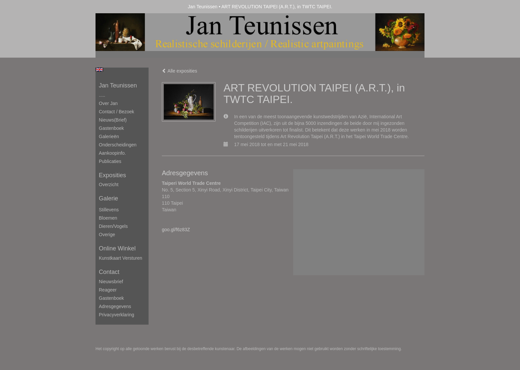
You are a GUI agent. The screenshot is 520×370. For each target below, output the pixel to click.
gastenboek (111, 298)
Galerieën (109, 136)
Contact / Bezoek (116, 111)
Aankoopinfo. (112, 153)
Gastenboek (111, 128)
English (99, 70)
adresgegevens (115, 306)
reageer (108, 289)
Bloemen (108, 218)
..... (102, 95)
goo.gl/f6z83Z (176, 229)
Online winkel (117, 248)
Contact (109, 272)
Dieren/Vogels (113, 226)
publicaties (110, 161)
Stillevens (109, 209)
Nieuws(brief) (113, 120)
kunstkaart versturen (120, 258)
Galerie (108, 198)
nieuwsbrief (111, 281)
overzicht (108, 184)
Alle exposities (179, 71)
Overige (107, 234)
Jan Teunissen (202, 6)
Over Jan (108, 103)
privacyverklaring (116, 314)
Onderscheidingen (118, 144)
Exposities (112, 175)
